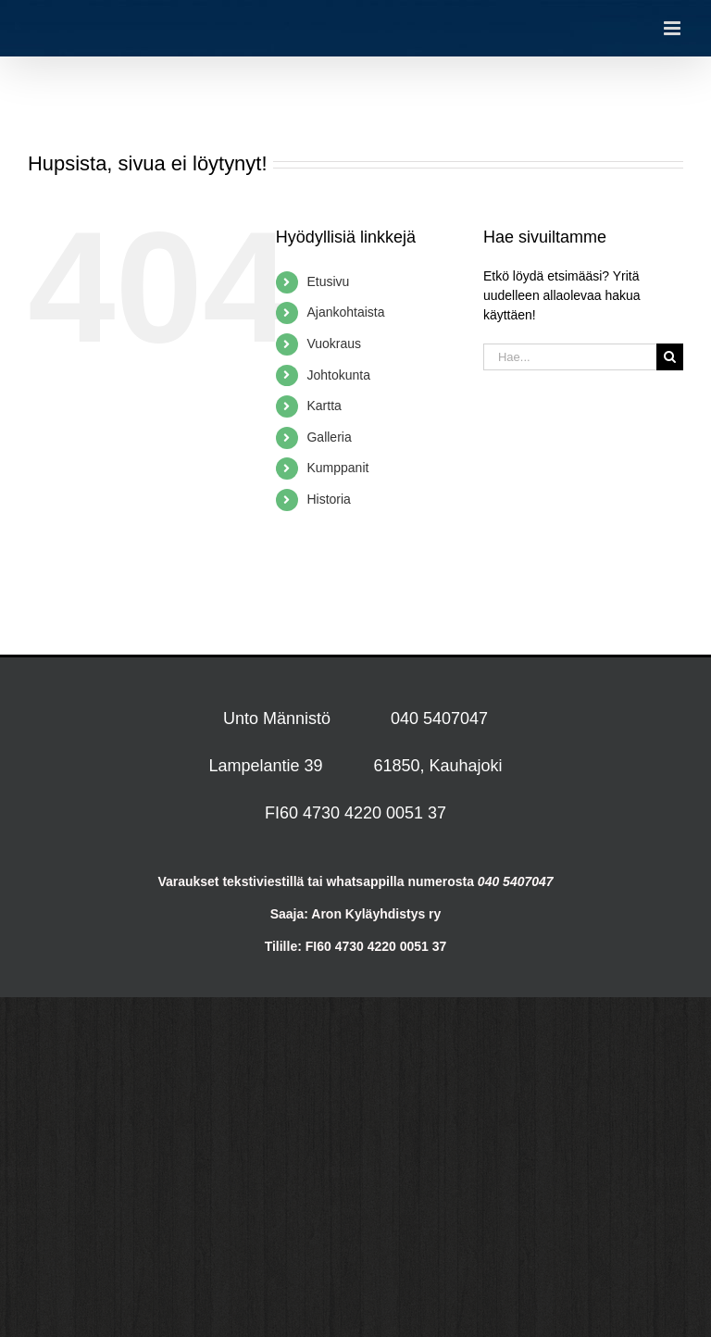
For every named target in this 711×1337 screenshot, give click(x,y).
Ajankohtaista (345, 312)
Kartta (323, 405)
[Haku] (669, 357)
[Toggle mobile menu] (673, 28)
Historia (328, 499)
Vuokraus (333, 343)
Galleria (328, 437)
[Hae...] (569, 357)
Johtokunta (338, 375)
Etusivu (327, 281)
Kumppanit (337, 467)
